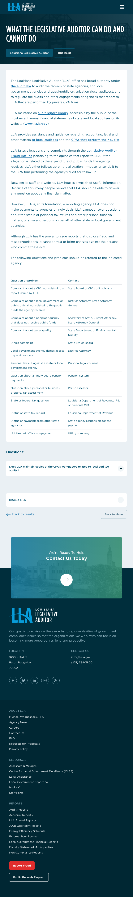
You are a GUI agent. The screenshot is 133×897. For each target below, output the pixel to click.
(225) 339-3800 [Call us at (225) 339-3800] (81, 662)
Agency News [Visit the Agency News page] (18, 722)
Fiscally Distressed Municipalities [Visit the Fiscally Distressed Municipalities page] (31, 847)
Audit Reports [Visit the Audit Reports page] (18, 809)
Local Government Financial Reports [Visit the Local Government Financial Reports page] (33, 841)
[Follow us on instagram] (45, 680)
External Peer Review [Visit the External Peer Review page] (23, 836)
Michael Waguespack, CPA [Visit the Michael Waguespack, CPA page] (26, 716)
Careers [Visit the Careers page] (14, 727)
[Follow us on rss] (56, 680)
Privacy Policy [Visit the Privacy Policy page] (18, 749)
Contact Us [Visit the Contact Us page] (16, 733)
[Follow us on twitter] (24, 680)
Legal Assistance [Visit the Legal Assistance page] (20, 776)
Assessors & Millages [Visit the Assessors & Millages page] (22, 765)
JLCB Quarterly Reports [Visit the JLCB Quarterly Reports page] (25, 825)
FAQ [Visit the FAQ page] (12, 738)
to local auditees (45, 140)
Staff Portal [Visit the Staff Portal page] (16, 792)
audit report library (53, 113)
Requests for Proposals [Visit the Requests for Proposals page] (24, 743)
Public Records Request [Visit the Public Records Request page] (29, 877)
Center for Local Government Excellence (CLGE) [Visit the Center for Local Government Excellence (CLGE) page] (41, 771)
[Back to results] (20, 514)
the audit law (21, 86)
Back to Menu (114, 514)
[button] (122, 7)
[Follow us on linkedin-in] (34, 680)
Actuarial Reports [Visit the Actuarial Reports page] (21, 815)
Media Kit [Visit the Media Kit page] (15, 787)
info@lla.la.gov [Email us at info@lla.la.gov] (80, 657)
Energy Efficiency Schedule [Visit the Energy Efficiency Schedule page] (27, 831)
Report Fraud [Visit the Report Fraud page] (22, 865)
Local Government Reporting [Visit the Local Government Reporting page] (28, 782)
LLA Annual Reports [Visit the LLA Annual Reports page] (22, 820)
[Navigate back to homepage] (21, 7)
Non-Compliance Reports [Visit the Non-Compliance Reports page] (26, 852)
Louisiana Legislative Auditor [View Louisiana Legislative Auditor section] (29, 52)
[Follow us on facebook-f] (13, 680)
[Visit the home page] (66, 615)
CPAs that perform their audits (95, 140)
